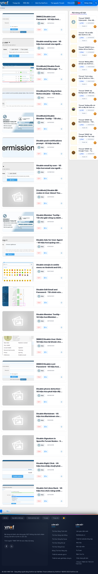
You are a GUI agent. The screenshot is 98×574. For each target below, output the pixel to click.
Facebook (6, 546)
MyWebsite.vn (80, 535)
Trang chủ (16, 3)
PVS (42, 23)
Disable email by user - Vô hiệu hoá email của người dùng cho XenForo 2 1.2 (48, 44)
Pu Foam (79, 550)
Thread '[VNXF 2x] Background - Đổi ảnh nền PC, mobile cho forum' (86, 98)
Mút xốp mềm (80, 546)
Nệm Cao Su (80, 554)
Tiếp (7, 511)
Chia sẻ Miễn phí (73, 3)
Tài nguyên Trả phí (57, 3)
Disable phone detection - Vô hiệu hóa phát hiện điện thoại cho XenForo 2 (49, 391)
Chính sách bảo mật (33, 518)
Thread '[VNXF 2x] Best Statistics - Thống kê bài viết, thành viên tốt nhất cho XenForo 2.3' (87, 130)
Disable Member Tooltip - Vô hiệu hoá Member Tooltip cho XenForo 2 (48, 317)
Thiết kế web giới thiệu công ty (61, 558)
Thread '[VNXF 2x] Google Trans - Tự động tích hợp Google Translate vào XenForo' (86, 159)
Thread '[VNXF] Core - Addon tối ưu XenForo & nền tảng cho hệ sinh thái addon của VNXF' (87, 48)
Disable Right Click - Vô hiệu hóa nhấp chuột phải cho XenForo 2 (48, 466)
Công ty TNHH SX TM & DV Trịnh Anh (85, 563)
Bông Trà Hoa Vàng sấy (59, 550)
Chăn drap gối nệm (82, 558)
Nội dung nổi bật (79, 13)
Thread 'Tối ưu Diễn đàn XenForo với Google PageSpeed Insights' (86, 34)
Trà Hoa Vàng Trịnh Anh (59, 531)
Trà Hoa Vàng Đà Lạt (58, 543)
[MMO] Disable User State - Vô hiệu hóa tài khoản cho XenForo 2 (49, 342)
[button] (32, 3)
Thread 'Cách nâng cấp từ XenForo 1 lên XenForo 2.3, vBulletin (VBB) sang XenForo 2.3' (87, 80)
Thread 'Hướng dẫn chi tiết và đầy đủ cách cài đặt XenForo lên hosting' (87, 115)
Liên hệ (5, 518)
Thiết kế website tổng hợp (84, 539)
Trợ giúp (45, 518)
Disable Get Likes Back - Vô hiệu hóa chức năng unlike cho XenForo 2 (49, 491)
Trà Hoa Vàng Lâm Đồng (59, 535)
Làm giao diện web (82, 531)
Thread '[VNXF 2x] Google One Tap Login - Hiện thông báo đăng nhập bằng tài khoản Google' (87, 145)
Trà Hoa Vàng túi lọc (58, 547)
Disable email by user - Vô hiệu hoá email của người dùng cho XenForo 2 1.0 (48, 168)
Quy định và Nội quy (17, 518)
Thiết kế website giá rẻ (59, 554)
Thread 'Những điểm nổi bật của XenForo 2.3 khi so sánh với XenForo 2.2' (86, 63)
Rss (11, 546)
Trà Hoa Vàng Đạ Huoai (59, 539)
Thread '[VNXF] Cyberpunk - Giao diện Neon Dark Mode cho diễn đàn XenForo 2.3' (87, 19)
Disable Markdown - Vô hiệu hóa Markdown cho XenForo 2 (47, 416)
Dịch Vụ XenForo (41, 3)
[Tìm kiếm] (96, 3)
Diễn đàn (26, 3)
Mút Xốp (79, 542)
